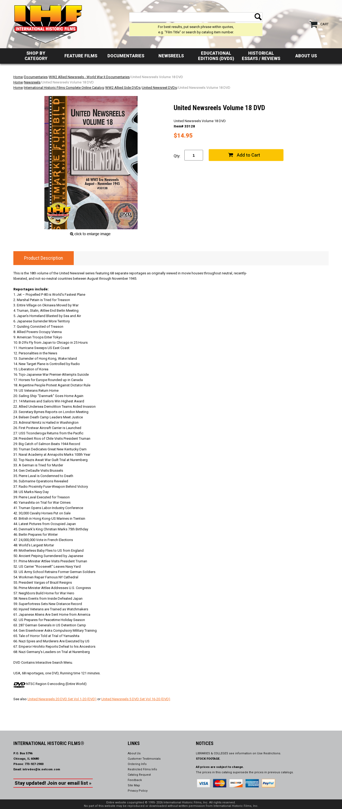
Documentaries (125, 55)
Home (18, 77)
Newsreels (171, 55)
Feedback (135, 780)
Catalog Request (139, 774)
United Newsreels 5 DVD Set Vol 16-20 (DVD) (135, 699)
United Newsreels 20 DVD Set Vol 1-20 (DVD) (62, 699)
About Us (306, 55)
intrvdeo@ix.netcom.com (41, 769)
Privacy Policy (137, 790)
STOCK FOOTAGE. (208, 758)
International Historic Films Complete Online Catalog (64, 88)
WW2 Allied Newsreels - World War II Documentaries (89, 77)
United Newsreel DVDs (159, 88)
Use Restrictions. (269, 753)
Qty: (177, 156)
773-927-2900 (34, 764)
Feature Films (80, 55)
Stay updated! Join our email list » (53, 783)
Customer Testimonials (144, 758)
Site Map (134, 785)
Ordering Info (137, 764)
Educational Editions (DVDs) (216, 56)
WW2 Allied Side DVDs (123, 88)
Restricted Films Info (142, 769)
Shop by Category (36, 56)
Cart (324, 24)
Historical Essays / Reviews (261, 56)
